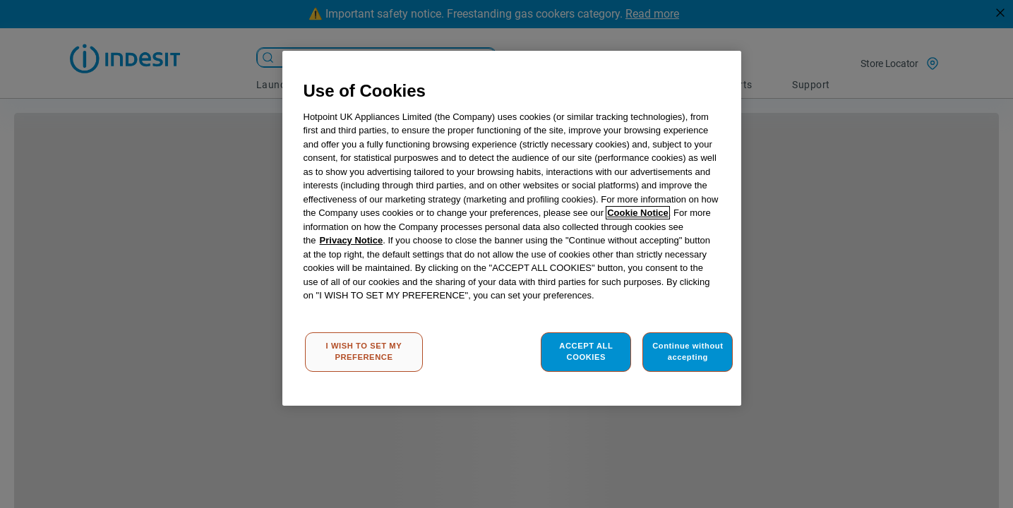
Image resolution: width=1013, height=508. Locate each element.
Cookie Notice (638, 212)
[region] (511, 228)
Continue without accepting (687, 351)
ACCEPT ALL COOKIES (586, 351)
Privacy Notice (351, 240)
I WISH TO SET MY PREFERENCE (364, 351)
